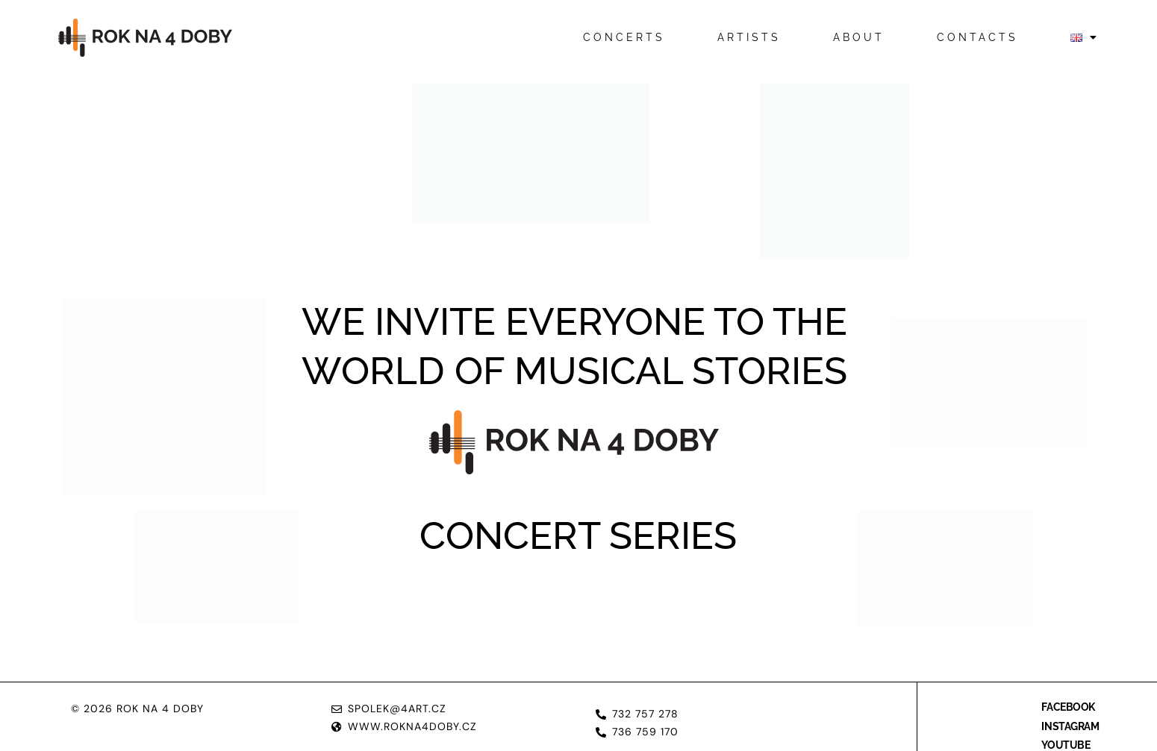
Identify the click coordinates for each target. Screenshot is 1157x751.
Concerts (624, 37)
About (859, 37)
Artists (749, 37)
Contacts (977, 37)
